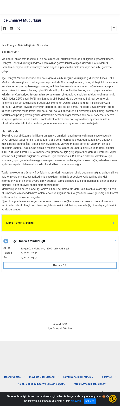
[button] (60, 241)
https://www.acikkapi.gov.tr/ (90, 384)
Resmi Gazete (12, 377)
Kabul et (89, 401)
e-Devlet (107, 377)
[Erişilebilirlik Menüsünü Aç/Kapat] (113, 399)
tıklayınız (76, 401)
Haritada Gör (60, 265)
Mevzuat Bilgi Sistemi (42, 377)
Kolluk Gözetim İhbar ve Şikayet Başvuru (41, 384)
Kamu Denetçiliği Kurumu (78, 377)
